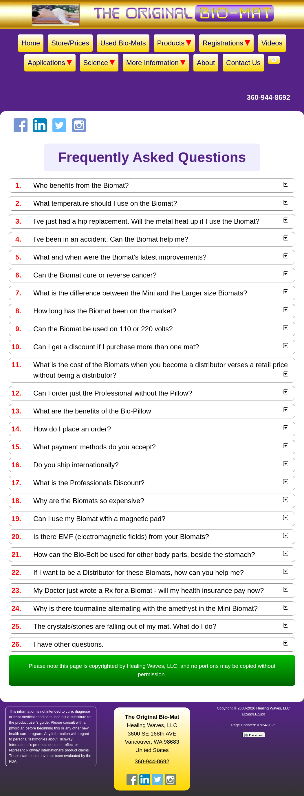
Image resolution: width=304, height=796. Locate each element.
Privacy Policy (253, 714)
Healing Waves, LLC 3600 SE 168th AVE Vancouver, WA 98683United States (152, 733)
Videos (272, 43)
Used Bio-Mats (123, 43)
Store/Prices (70, 43)
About (206, 63)
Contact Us (243, 63)
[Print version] (253, 734)
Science (99, 63)
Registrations (226, 43)
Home (30, 43)
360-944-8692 (268, 97)
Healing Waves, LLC (273, 708)
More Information (156, 63)
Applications (50, 63)
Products (174, 43)
